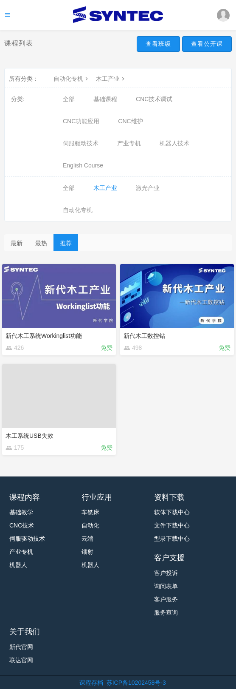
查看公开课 (207, 43)
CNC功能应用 (81, 121)
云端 (87, 538)
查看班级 (158, 43)
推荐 (66, 243)
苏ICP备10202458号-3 (136, 682)
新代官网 (21, 647)
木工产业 (111, 78)
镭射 (87, 551)
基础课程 (105, 99)
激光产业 (148, 187)
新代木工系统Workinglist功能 (44, 335)
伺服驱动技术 (80, 143)
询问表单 (166, 586)
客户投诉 (166, 573)
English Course (83, 165)
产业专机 (129, 143)
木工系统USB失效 (29, 435)
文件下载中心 (172, 525)
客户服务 (166, 599)
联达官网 (21, 660)
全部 (69, 99)
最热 (41, 243)
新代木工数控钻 (144, 335)
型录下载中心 (172, 538)
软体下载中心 (172, 512)
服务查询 (166, 612)
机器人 (18, 564)
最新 (16, 243)
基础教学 (21, 512)
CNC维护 (130, 121)
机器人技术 (174, 143)
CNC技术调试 (154, 99)
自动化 (90, 525)
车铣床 (90, 512)
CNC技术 (21, 525)
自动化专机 (71, 78)
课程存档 (91, 682)
